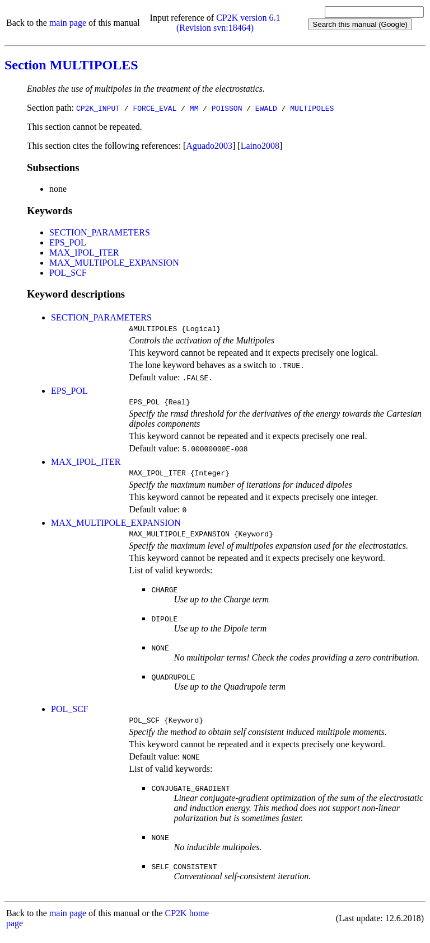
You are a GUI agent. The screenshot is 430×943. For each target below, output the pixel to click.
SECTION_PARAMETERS (99, 232)
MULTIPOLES (312, 108)
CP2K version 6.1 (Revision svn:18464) (228, 22)
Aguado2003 (209, 145)
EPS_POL (67, 242)
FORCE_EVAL (154, 108)
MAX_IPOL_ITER (84, 252)
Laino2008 (260, 145)
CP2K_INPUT (98, 108)
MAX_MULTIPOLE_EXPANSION (114, 262)
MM (194, 108)
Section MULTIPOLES (71, 65)
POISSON (227, 108)
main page (67, 22)
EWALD (266, 108)
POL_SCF (68, 272)
